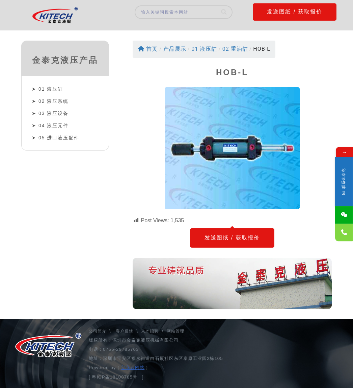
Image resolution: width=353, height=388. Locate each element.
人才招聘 (150, 331)
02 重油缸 (235, 49)
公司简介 (98, 331)
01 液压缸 (50, 89)
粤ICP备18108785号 (114, 377)
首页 (148, 49)
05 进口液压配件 (58, 137)
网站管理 (175, 331)
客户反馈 (124, 331)
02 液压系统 (53, 101)
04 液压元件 (53, 125)
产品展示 (174, 49)
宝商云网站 (132, 367)
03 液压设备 (53, 113)
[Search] (224, 12)
